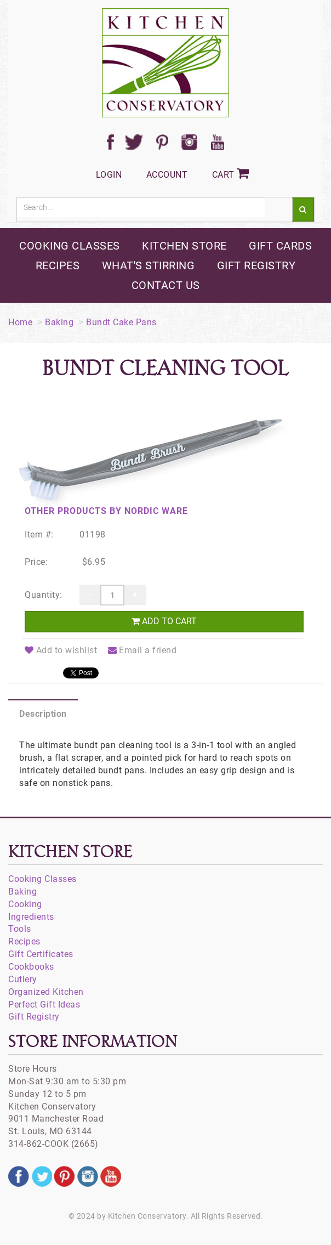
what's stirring (148, 265)
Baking (59, 322)
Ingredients (31, 917)
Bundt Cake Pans (121, 322)
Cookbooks (31, 966)
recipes (58, 265)
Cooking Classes (42, 879)
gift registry (256, 265)
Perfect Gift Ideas (44, 1004)
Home (20, 322)
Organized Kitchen (46, 992)
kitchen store (184, 245)
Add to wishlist (61, 650)
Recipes (24, 941)
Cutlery (22, 979)
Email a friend (142, 650)
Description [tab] (43, 714)
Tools (19, 929)
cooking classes (69, 245)
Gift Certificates (40, 954)
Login (109, 174)
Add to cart (164, 621)
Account (167, 174)
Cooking (25, 904)
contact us (166, 285)
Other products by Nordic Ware (106, 511)
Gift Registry (34, 1016)
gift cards (280, 245)
